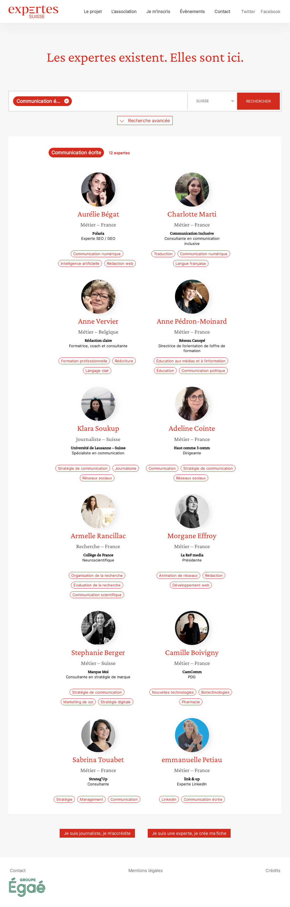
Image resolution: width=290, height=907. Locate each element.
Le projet (93, 11)
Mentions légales (145, 870)
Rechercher (258, 101)
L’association (124, 11)
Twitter (248, 11)
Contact (222, 11)
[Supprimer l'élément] (66, 101)
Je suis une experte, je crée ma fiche (189, 833)
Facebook (270, 11)
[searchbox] (128, 101)
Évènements (192, 11)
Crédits (273, 870)
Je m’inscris (158, 11)
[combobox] (98, 101)
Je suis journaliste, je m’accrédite (97, 833)
